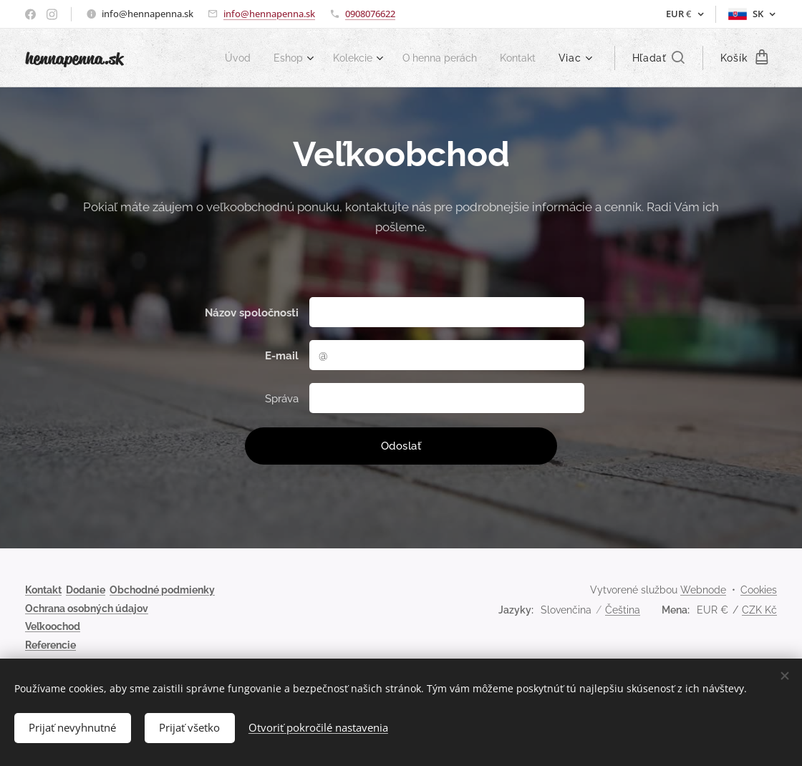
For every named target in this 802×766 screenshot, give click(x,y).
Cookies (758, 590)
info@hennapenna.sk (269, 13)
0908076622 (370, 13)
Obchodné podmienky (162, 590)
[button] (658, 58)
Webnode (703, 590)
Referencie (50, 645)
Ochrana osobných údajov (86, 608)
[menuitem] (223, 58)
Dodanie (85, 590)
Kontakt (43, 590)
